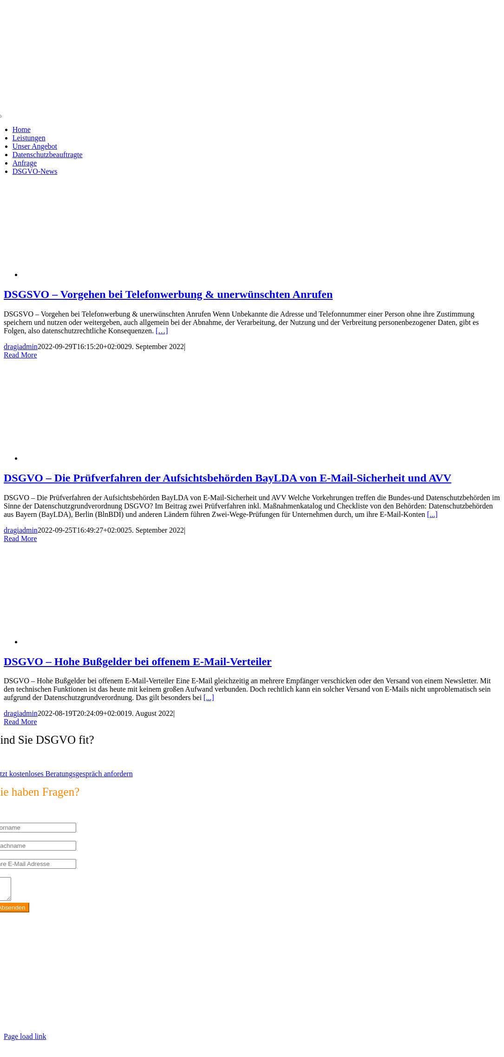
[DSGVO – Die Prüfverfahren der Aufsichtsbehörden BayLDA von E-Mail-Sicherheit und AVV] (96, 458)
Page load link (25, 1040)
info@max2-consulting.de (57, 993)
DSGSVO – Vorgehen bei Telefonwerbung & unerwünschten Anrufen (168, 294)
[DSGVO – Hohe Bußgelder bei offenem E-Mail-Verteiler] (96, 642)
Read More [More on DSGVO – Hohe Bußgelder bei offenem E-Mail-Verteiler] (20, 722)
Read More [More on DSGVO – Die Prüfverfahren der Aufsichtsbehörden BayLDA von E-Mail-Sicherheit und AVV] (20, 538)
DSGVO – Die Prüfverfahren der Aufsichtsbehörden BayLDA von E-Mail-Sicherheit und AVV (228, 478)
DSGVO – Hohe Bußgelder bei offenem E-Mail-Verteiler (138, 661)
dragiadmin (21, 346)
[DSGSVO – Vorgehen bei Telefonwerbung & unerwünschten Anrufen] (96, 274)
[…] (162, 331)
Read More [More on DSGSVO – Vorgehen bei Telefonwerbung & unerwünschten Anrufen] (20, 355)
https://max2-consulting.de (196, 1009)
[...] (432, 514)
